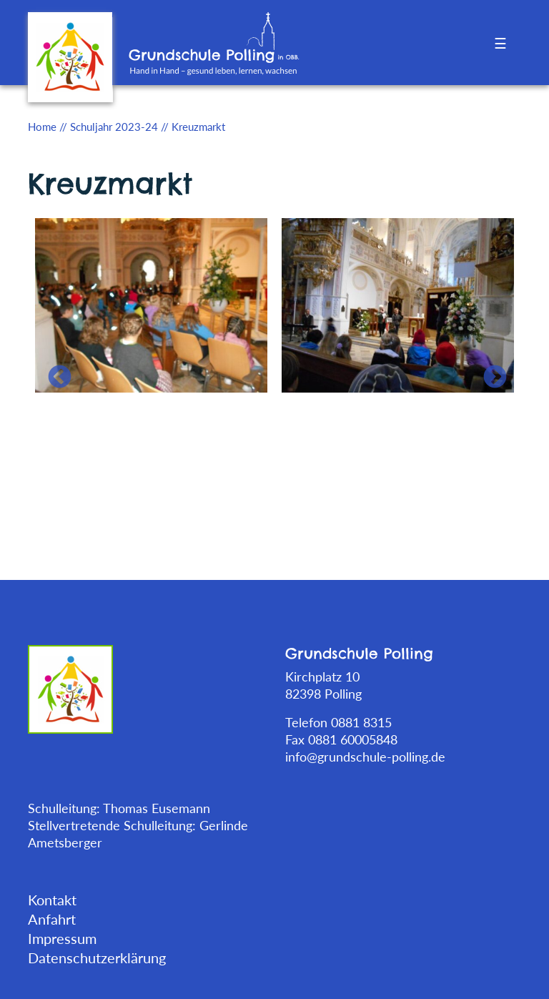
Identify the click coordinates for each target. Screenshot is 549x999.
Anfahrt (52, 918)
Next (489, 372)
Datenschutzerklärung (97, 957)
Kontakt (52, 899)
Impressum (62, 938)
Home (42, 126)
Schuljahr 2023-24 (114, 126)
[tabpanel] (151, 304)
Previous (53, 372)
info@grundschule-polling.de (365, 756)
